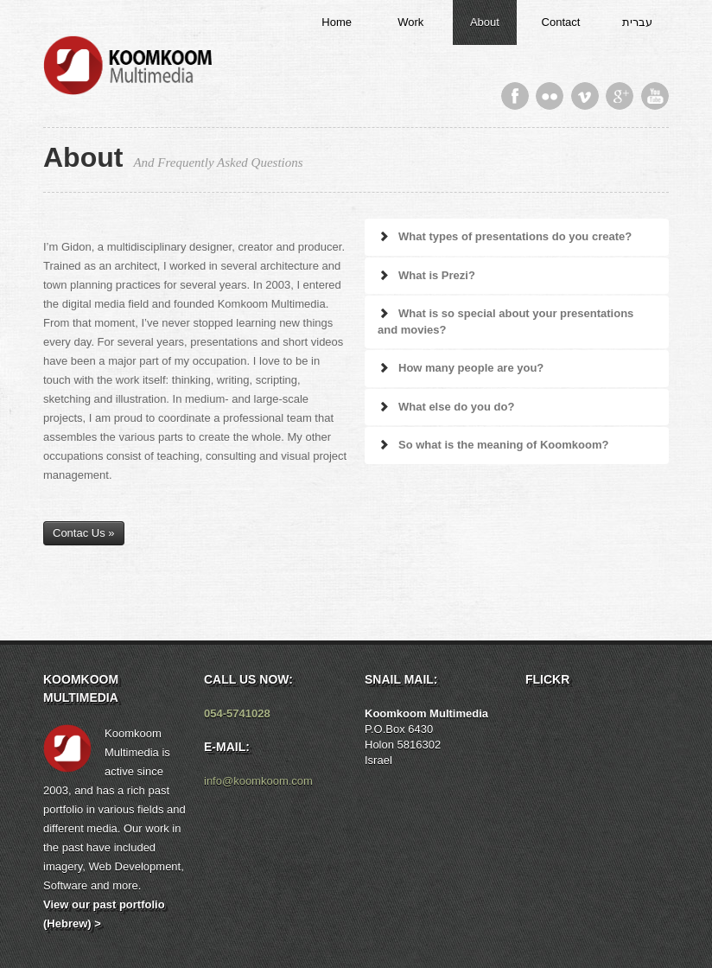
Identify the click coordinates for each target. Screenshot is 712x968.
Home (336, 22)
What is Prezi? (426, 275)
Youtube (655, 96)
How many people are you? (461, 367)
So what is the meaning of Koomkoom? (493, 444)
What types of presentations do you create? (505, 236)
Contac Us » (84, 532)
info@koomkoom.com (258, 780)
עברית (637, 22)
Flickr (549, 96)
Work (410, 22)
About (484, 22)
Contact (561, 22)
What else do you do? (446, 406)
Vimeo (585, 96)
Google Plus (619, 96)
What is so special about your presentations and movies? (505, 321)
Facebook (515, 96)
